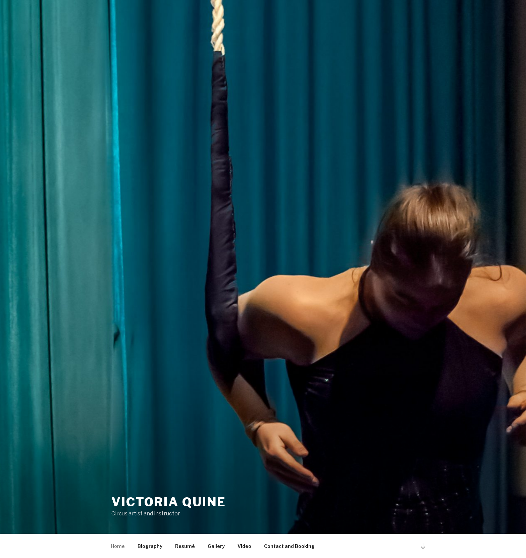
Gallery (216, 546)
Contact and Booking (289, 546)
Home (118, 546)
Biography (150, 546)
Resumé (185, 546)
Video (244, 546)
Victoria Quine (168, 502)
